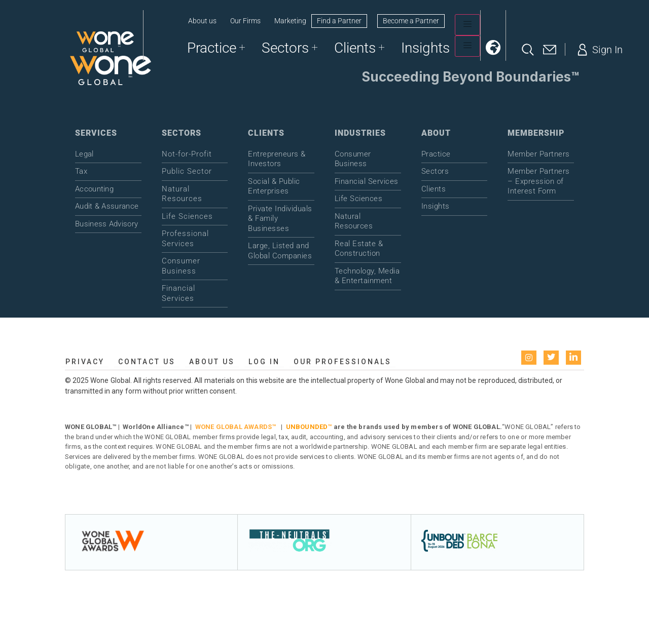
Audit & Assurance (106, 206)
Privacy (84, 362)
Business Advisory (106, 223)
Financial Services (178, 293)
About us (202, 21)
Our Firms (245, 21)
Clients (359, 48)
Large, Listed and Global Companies (280, 250)
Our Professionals (342, 362)
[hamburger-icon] (467, 24)
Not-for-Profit (187, 154)
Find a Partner (339, 21)
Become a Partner (411, 21)
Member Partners (539, 154)
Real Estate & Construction (359, 248)
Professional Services (185, 238)
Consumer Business (181, 266)
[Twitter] (551, 358)
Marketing (290, 21)
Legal (84, 154)
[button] (493, 47)
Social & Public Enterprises (274, 186)
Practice (216, 48)
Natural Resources (182, 194)
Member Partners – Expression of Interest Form (539, 181)
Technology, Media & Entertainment (367, 276)
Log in (264, 362)
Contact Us (146, 362)
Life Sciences (187, 216)
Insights (425, 48)
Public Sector (187, 171)
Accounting (94, 188)
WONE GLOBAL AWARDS (233, 427)
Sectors (289, 48)
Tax (81, 171)
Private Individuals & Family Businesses (280, 218)
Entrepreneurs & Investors (277, 159)
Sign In (599, 50)
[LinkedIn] (573, 358)
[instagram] (528, 358)
